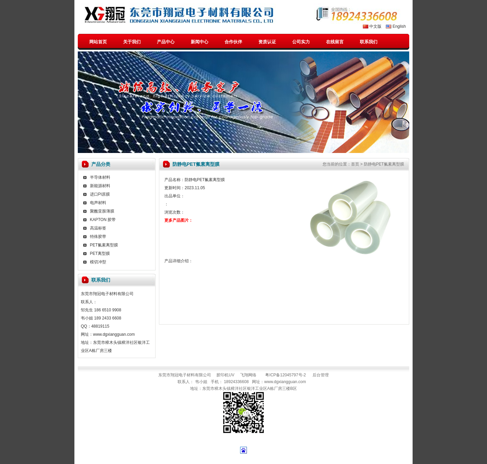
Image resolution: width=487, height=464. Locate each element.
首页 (355, 164)
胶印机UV (225, 375)
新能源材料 (100, 185)
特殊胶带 (98, 236)
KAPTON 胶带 (103, 219)
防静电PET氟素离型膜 (384, 164)
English (399, 26)
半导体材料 (100, 177)
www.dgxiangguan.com (285, 381)
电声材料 (98, 202)
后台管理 (320, 375)
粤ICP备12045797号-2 (285, 375)
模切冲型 (98, 262)
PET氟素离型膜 (104, 245)
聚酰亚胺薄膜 (102, 211)
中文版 (375, 26)
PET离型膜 (100, 253)
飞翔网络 (248, 375)
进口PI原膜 (100, 194)
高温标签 (98, 228)
